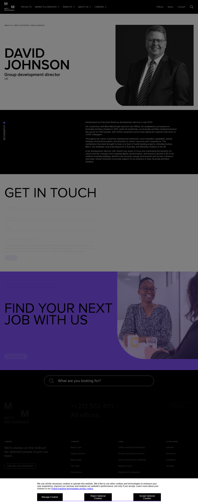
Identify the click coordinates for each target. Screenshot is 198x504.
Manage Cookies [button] (50, 497)
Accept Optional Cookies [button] (147, 497)
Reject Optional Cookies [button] (97, 497)
